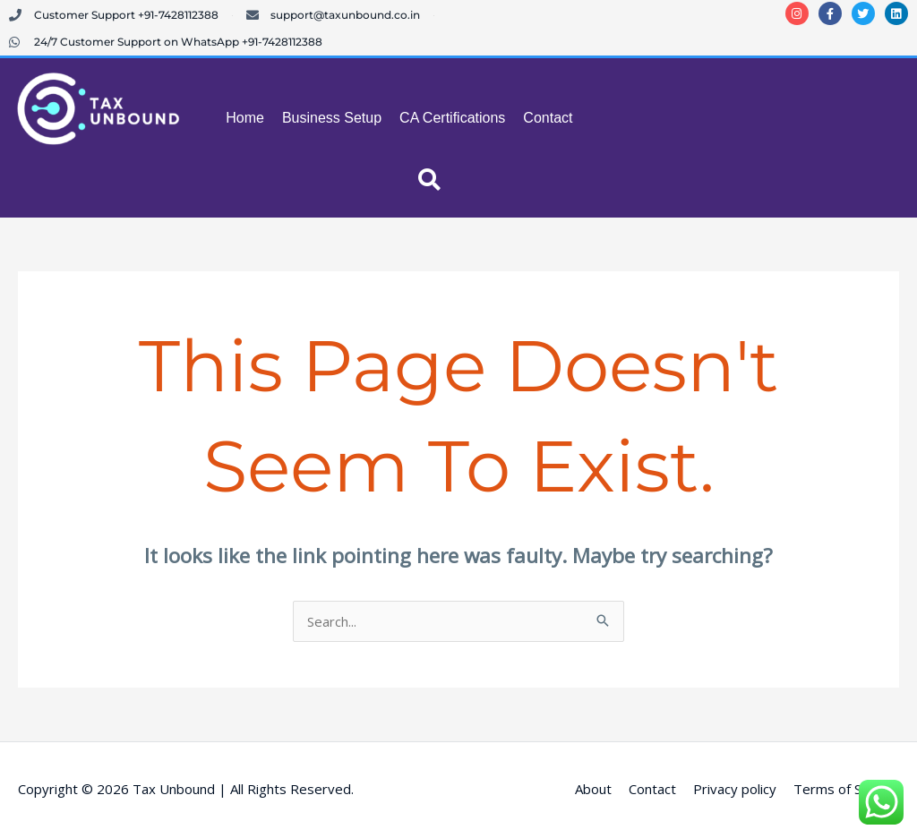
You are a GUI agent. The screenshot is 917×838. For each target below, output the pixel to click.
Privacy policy (734, 789)
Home (245, 117)
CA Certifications (452, 117)
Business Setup (331, 117)
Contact (547, 117)
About (593, 789)
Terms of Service (846, 789)
